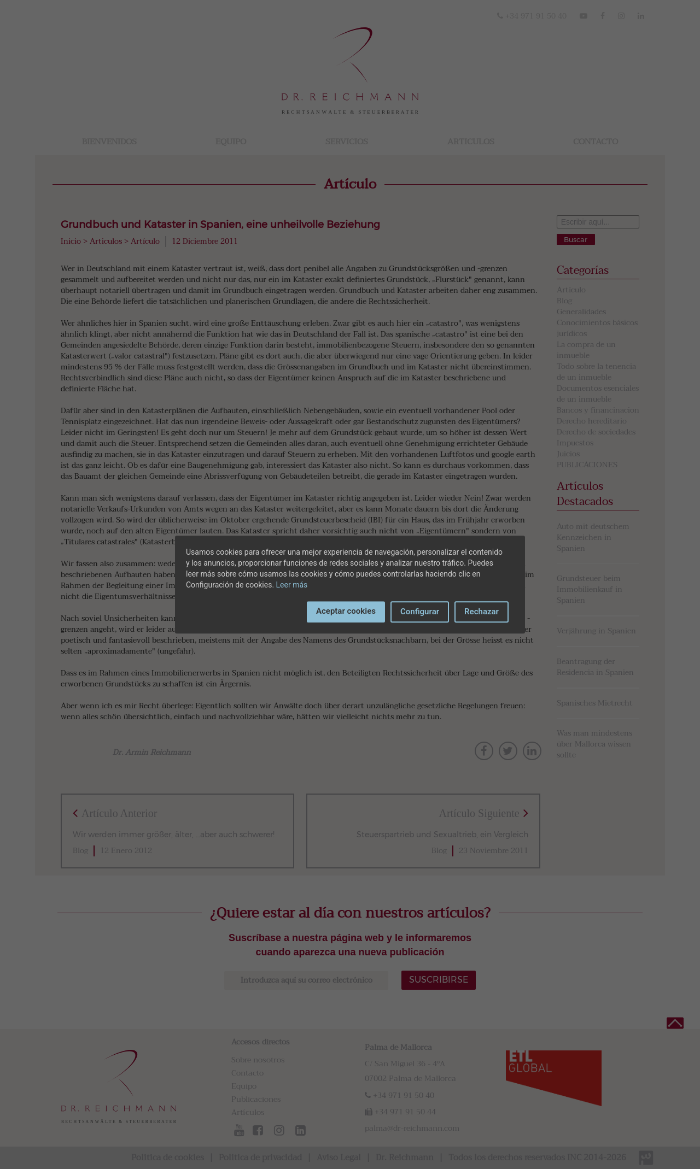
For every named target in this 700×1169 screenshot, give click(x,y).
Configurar (419, 611)
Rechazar (481, 611)
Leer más (292, 584)
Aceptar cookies (346, 611)
